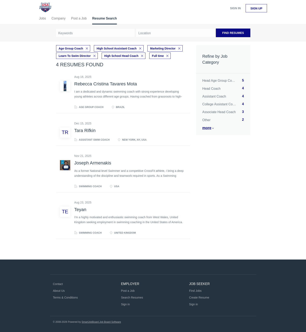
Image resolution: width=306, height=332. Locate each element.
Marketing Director (163, 48)
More (206, 128)
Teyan (80, 209)
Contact (58, 284)
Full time (158, 55)
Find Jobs (195, 290)
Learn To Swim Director (75, 55)
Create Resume (199, 297)
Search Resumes (132, 297)
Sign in (235, 8)
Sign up (256, 8)
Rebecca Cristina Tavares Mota (105, 83)
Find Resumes (233, 32)
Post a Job (128, 290)
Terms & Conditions (65, 297)
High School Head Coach (121, 55)
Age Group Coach (71, 48)
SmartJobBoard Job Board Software (101, 322)
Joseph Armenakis (92, 162)
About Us (59, 290)
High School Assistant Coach (117, 48)
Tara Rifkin (85, 130)
